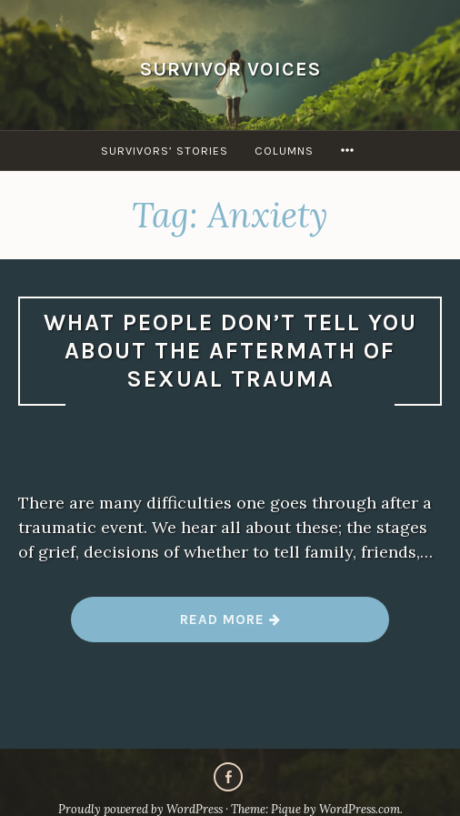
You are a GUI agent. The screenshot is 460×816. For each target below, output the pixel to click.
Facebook (228, 776)
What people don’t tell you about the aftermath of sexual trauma (230, 350)
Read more (231, 626)
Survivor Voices (230, 68)
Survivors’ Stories (164, 150)
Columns (284, 150)
